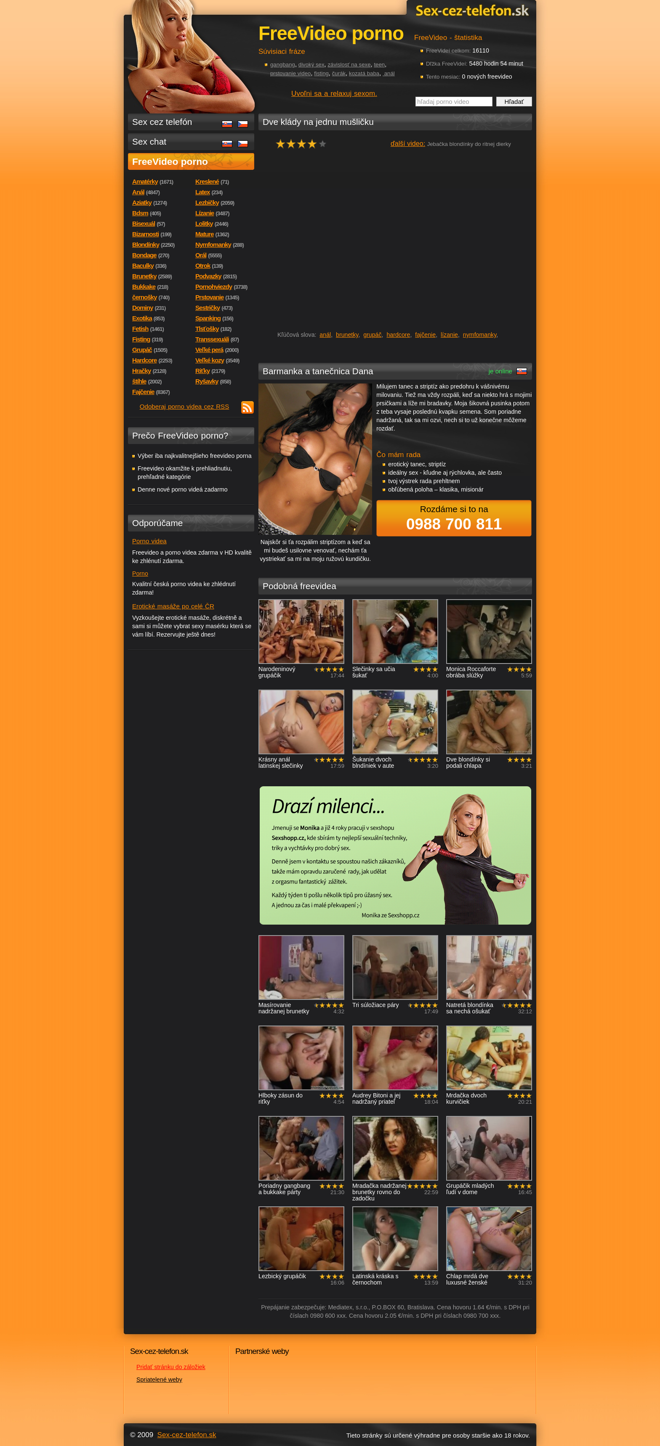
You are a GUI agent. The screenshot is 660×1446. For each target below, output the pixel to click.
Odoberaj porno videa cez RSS (184, 406)
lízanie (449, 334)
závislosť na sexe (348, 64)
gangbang (282, 64)
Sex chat (149, 141)
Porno (140, 573)
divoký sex (311, 64)
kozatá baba (364, 73)
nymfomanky (479, 334)
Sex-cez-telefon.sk (471, 10)
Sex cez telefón (162, 122)
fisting (321, 73)
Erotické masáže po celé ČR (173, 606)
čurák (339, 73)
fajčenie (425, 334)
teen (379, 64)
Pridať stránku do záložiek (170, 1367)
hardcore (398, 334)
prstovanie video (290, 73)
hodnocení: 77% (303, 143)
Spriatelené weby (159, 1379)
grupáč (372, 334)
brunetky (347, 334)
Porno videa (149, 541)
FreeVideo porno (170, 161)
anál (389, 73)
